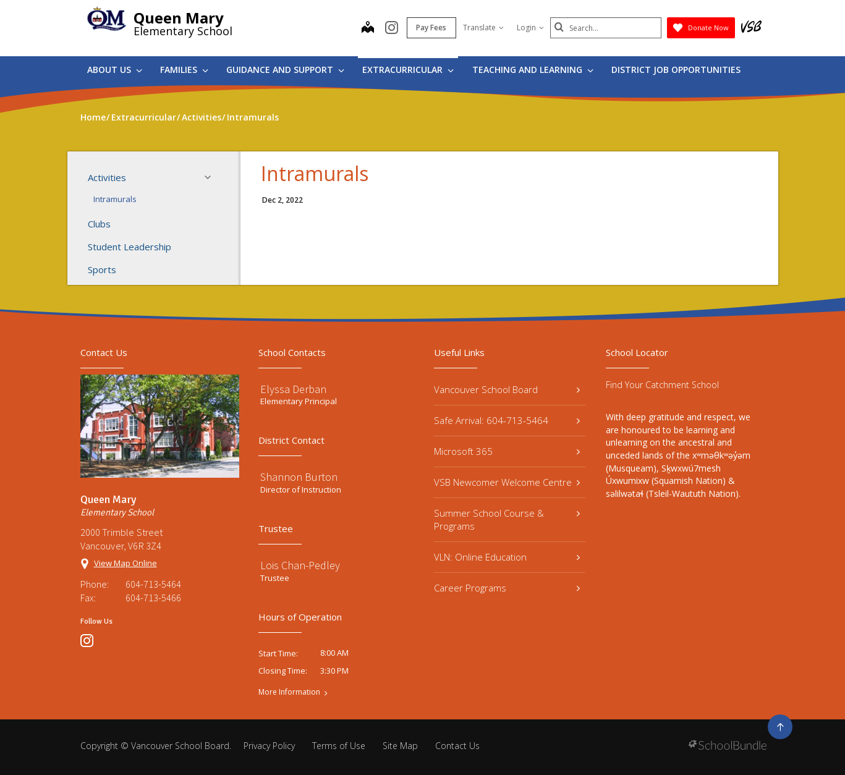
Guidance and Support (285, 69)
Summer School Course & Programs (507, 519)
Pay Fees (431, 27)
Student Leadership (129, 246)
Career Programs (507, 588)
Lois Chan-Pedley (300, 565)
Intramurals (115, 199)
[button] (211, 177)
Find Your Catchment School (662, 385)
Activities (153, 177)
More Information (289, 692)
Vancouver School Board (507, 389)
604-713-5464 (153, 584)
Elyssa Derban (293, 389)
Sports (102, 269)
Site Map (400, 746)
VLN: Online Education (507, 557)
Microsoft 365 (507, 451)
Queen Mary (179, 17)
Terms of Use (338, 746)
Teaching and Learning (532, 69)
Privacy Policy (269, 746)
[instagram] (391, 28)
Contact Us (457, 746)
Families (184, 69)
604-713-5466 (153, 597)
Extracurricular (408, 69)
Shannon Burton (299, 477)
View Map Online (125, 563)
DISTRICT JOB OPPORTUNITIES (676, 69)
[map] (368, 28)
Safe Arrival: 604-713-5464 (507, 420)
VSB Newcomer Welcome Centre (507, 482)
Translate (483, 27)
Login (530, 27)
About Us (114, 69)
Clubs (99, 224)
